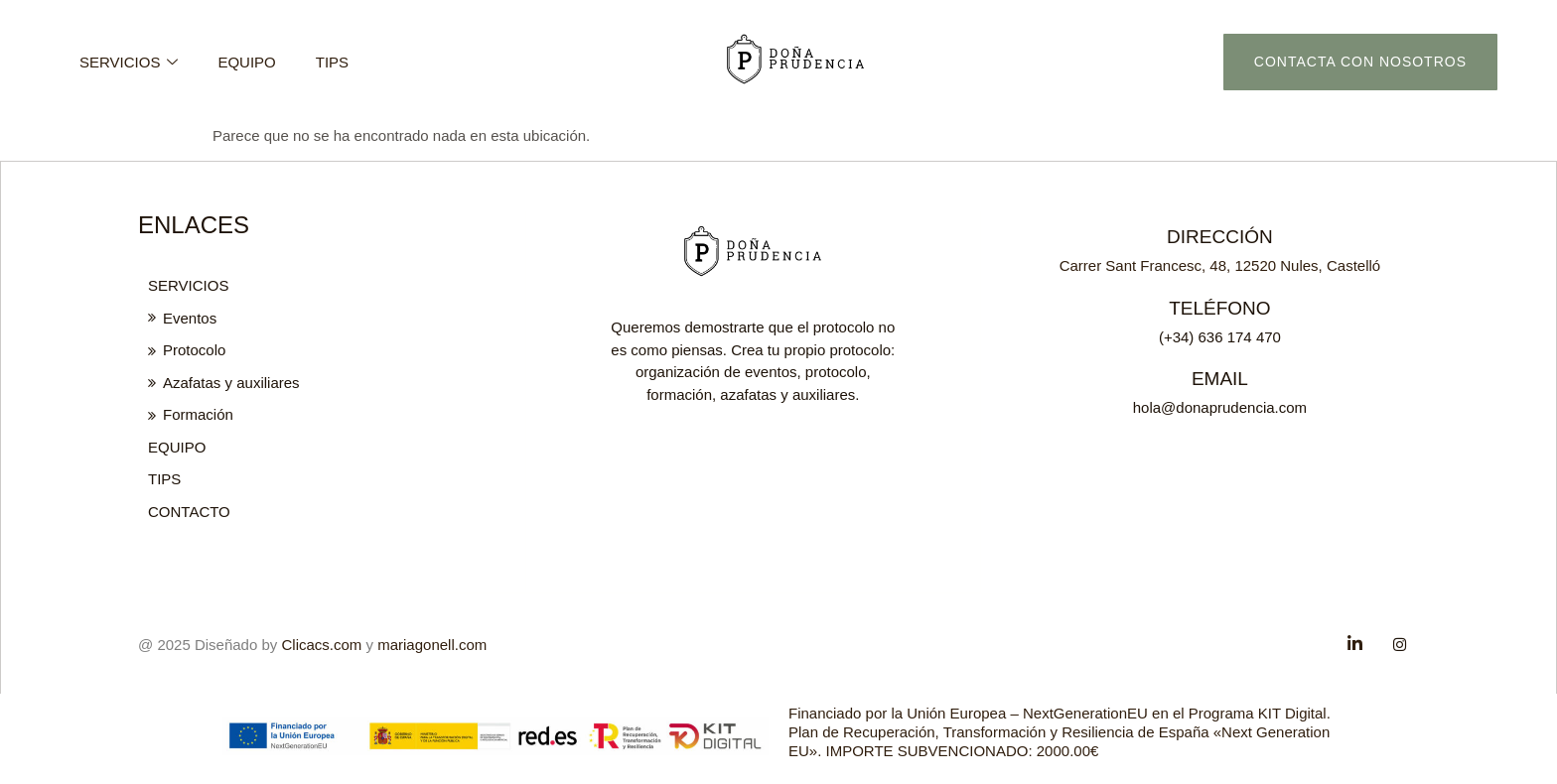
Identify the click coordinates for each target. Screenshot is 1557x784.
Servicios (128, 62)
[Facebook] (1355, 643)
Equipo (246, 62)
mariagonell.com (432, 643)
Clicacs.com (322, 643)
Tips (332, 62)
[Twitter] (1399, 643)
